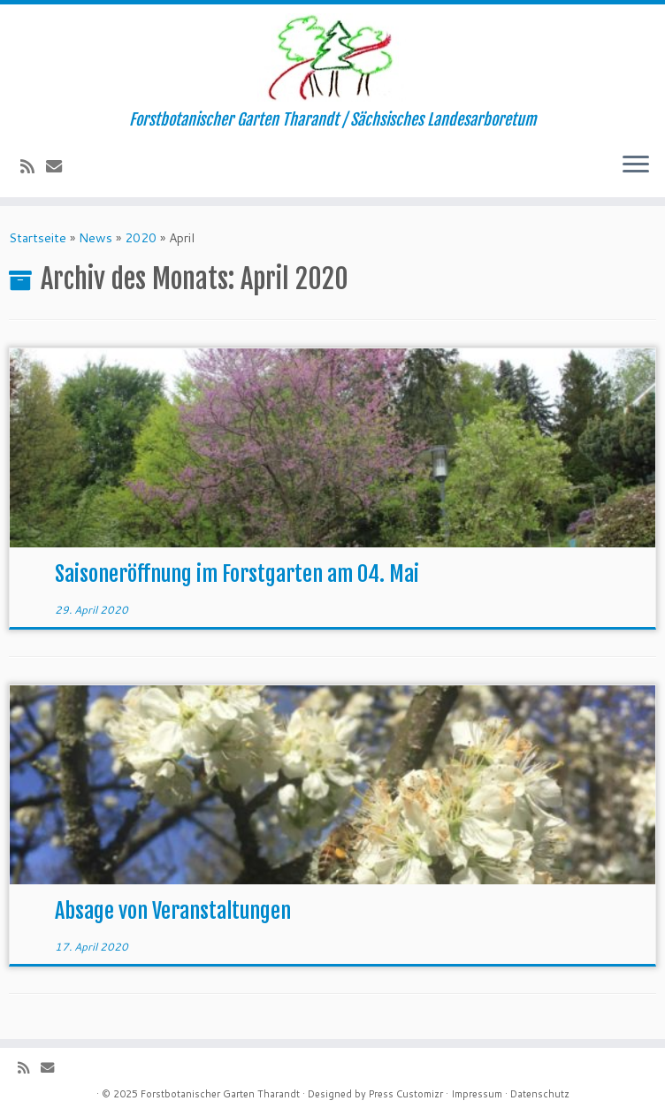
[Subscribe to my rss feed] (33, 166)
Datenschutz (539, 1094)
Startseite (37, 238)
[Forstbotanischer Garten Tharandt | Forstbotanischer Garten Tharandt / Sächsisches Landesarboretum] (332, 57)
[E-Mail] (59, 166)
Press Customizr (406, 1094)
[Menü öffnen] (636, 165)
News (95, 238)
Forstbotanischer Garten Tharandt (220, 1094)
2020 (141, 238)
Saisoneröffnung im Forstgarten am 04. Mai (237, 574)
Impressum (476, 1094)
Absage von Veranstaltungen (173, 911)
